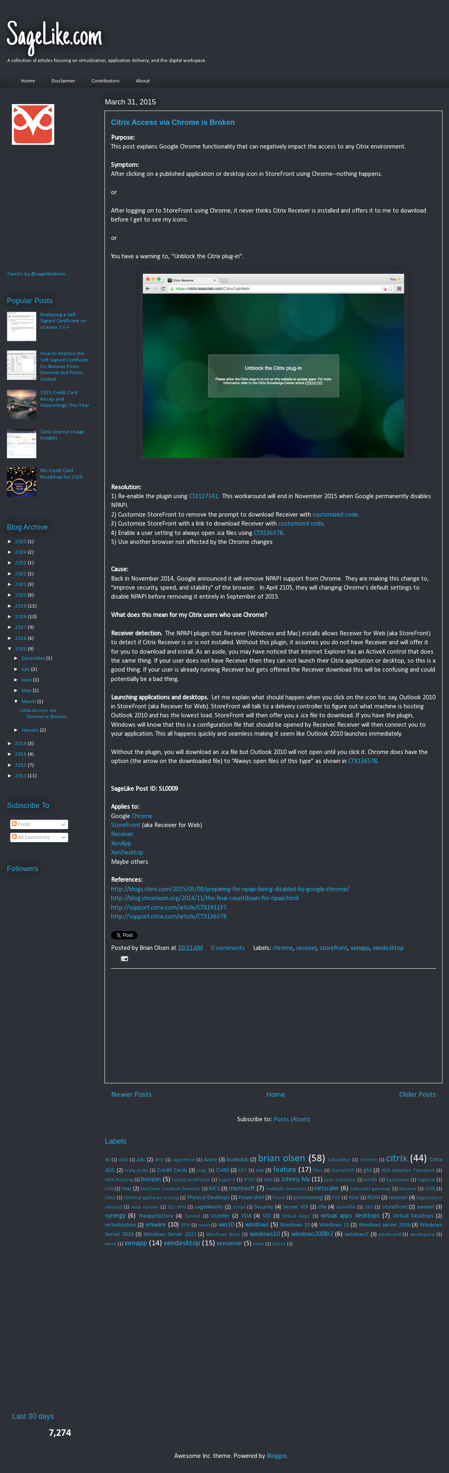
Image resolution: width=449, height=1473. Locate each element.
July (26, 669)
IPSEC (250, 1179)
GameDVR (342, 1170)
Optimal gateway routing (151, 1197)
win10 (226, 1225)
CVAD (222, 1170)
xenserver (229, 1243)
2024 (21, 552)
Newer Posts (131, 1095)
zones (279, 1244)
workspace (422, 1234)
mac (127, 1189)
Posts (21, 824)
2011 (21, 776)
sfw (322, 1207)
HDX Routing (119, 1179)
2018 (21, 616)
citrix (396, 1159)
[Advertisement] (273, 1026)
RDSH (373, 1198)
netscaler (327, 1188)
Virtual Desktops (413, 1216)
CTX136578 (268, 533)
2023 (21, 563)
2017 (21, 627)
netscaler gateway (370, 1188)
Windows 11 (334, 1225)
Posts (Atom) (291, 1119)
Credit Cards (172, 1170)
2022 (21, 574)
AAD (123, 1159)
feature (284, 1170)
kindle (371, 1179)
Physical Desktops (208, 1198)
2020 (21, 595)
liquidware (397, 1179)
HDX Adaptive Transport (408, 1170)
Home (28, 81)
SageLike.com (54, 37)
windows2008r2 (312, 1234)
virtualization (120, 1225)
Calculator (339, 1159)
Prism (279, 1197)
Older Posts (417, 1095)
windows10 (265, 1234)
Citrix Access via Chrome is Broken (173, 122)
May (27, 690)
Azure (210, 1160)
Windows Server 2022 (169, 1234)
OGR (430, 1188)
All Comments (31, 837)
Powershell (251, 1198)
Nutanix (407, 1188)
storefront (333, 948)
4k (107, 1159)
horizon (151, 1179)
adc (141, 1160)
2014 (21, 743)
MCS (214, 1189)
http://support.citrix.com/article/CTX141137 (169, 908)
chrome (283, 948)
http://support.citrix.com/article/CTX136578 (169, 917)
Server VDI (295, 1207)
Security (263, 1207)
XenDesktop (127, 853)
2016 (21, 638)
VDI (266, 1216)
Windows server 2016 (384, 1225)
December (34, 658)
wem (204, 1225)
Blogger (277, 1456)
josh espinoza (340, 1179)
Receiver (122, 834)
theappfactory (156, 1216)
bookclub (238, 1160)
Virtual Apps (296, 1216)
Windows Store (223, 1234)
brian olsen (281, 1159)
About (143, 81)
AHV (159, 1159)
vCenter (220, 1216)
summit (425, 1207)
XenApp (121, 844)
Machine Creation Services (170, 1188)
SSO (369, 1207)
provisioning (308, 1198)
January (31, 730)
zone (258, 1244)
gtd (367, 1170)
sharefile (346, 1207)
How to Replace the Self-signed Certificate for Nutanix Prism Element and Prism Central (64, 366)
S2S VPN (177, 1207)
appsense (184, 1159)
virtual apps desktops (350, 1216)
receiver (306, 948)
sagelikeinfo (209, 1207)
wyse (110, 1244)
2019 (21, 606)
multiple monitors (286, 1188)
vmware (155, 1225)
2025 (21, 541)
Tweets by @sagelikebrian (36, 274)
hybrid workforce (191, 1179)
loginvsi (426, 1179)
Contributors (105, 81)
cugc (202, 1170)
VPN (185, 1225)
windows (257, 1225)
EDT (242, 1170)
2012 (21, 765)
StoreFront (126, 825)
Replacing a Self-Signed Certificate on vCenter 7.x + (63, 321)
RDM (354, 1197)
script (239, 1207)
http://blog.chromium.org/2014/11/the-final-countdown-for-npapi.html (205, 898)
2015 (21, 649)
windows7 (357, 1234)
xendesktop (388, 948)
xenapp (360, 948)
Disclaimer (63, 81)
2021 (21, 584)
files (317, 1170)
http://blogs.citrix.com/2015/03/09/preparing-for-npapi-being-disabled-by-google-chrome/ (230, 889)
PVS (336, 1197)
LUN (109, 1188)
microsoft (242, 1188)
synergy (115, 1216)
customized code (335, 515)
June (27, 680)
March (29, 701)
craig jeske (136, 1170)
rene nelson (144, 1207)
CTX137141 (203, 496)
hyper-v (226, 1179)
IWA (268, 1179)
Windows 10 (295, 1225)
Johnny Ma (295, 1179)
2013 (21, 754)
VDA (246, 1216)
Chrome (142, 816)
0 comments (228, 948)
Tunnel (192, 1216)
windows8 (389, 1234)
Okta (110, 1197)
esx (260, 1170)
